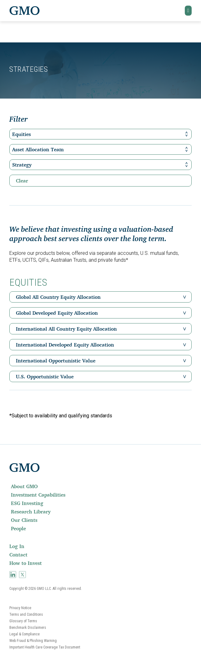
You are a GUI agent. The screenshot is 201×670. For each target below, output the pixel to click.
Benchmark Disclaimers (27, 627)
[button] (188, 11)
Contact (18, 554)
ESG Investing (27, 503)
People (18, 528)
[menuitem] (100, 486)
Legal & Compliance (24, 634)
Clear (22, 180)
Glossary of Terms (23, 621)
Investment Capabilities (38, 495)
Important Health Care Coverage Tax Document (44, 647)
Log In (16, 546)
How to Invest (25, 563)
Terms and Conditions (26, 614)
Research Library (30, 511)
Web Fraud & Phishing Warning (33, 640)
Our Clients (24, 520)
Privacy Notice (20, 608)
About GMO (24, 486)
